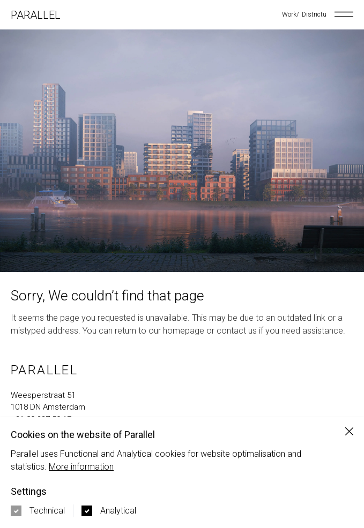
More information (81, 467)
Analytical (118, 511)
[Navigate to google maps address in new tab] (182, 401)
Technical (47, 511)
